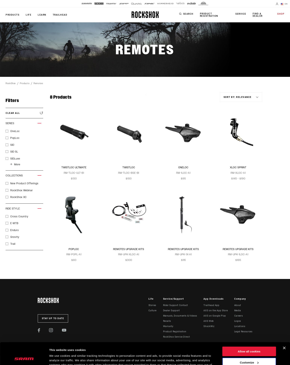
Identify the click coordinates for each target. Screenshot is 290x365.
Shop (280, 14)
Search (188, 14)
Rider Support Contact (175, 305)
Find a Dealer (258, 14)
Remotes (38, 83)
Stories (152, 305)
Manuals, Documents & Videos (180, 315)
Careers (238, 315)
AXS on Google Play (214, 315)
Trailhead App (211, 305)
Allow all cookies (249, 329)
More (17, 164)
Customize (249, 340)
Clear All (13, 113)
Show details (58, 357)
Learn (42, 15)
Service (240, 14)
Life (28, 15)
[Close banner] (284, 326)
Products (12, 15)
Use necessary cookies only (249, 351)
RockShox (11, 83)
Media (237, 310)
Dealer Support (171, 310)
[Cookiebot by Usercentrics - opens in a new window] (24, 357)
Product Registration (209, 14)
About (237, 305)
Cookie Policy (91, 347)
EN (284, 4)
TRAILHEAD (60, 15)
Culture (152, 310)
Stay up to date (53, 318)
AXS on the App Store (215, 310)
